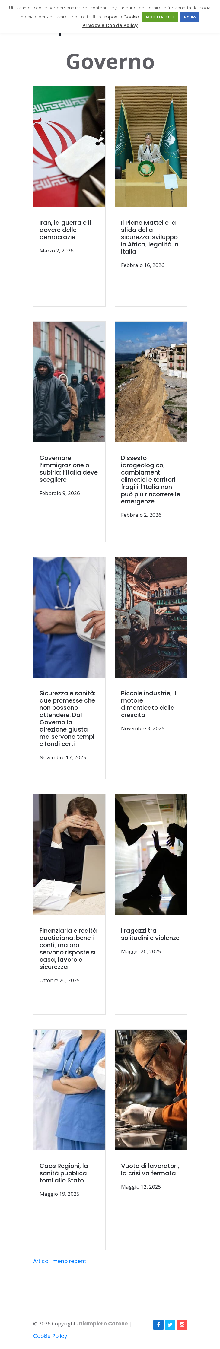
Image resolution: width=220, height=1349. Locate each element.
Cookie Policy (50, 1336)
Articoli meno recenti (60, 1261)
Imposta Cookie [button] (121, 17)
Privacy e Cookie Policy (110, 25)
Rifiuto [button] (190, 17)
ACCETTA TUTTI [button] (159, 17)
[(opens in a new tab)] (74, 196)
